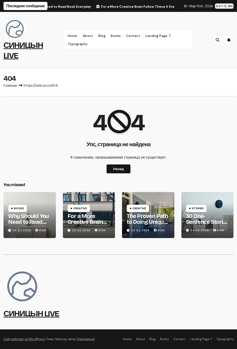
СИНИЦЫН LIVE (31, 313)
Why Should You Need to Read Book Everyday (28, 222)
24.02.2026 (22, 230)
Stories (198, 208)
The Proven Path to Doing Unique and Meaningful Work (147, 225)
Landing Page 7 (158, 36)
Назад (118, 169)
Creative (80, 208)
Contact (133, 36)
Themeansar (86, 339)
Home (72, 36)
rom (40, 230)
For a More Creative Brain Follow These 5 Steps (86, 225)
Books (116, 36)
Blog (101, 36)
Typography (78, 44)
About (88, 36)
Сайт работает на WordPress (24, 339)
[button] (217, 40)
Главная (10, 85)
